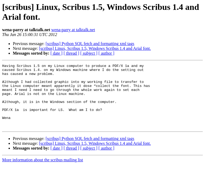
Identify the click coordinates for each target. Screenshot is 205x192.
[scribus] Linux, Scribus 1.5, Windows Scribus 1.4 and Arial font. (95, 48)
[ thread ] (71, 53)
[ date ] (56, 53)
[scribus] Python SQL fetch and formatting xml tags (90, 43)
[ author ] (106, 53)
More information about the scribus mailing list (42, 172)
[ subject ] (88, 53)
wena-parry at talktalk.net (73, 29)
